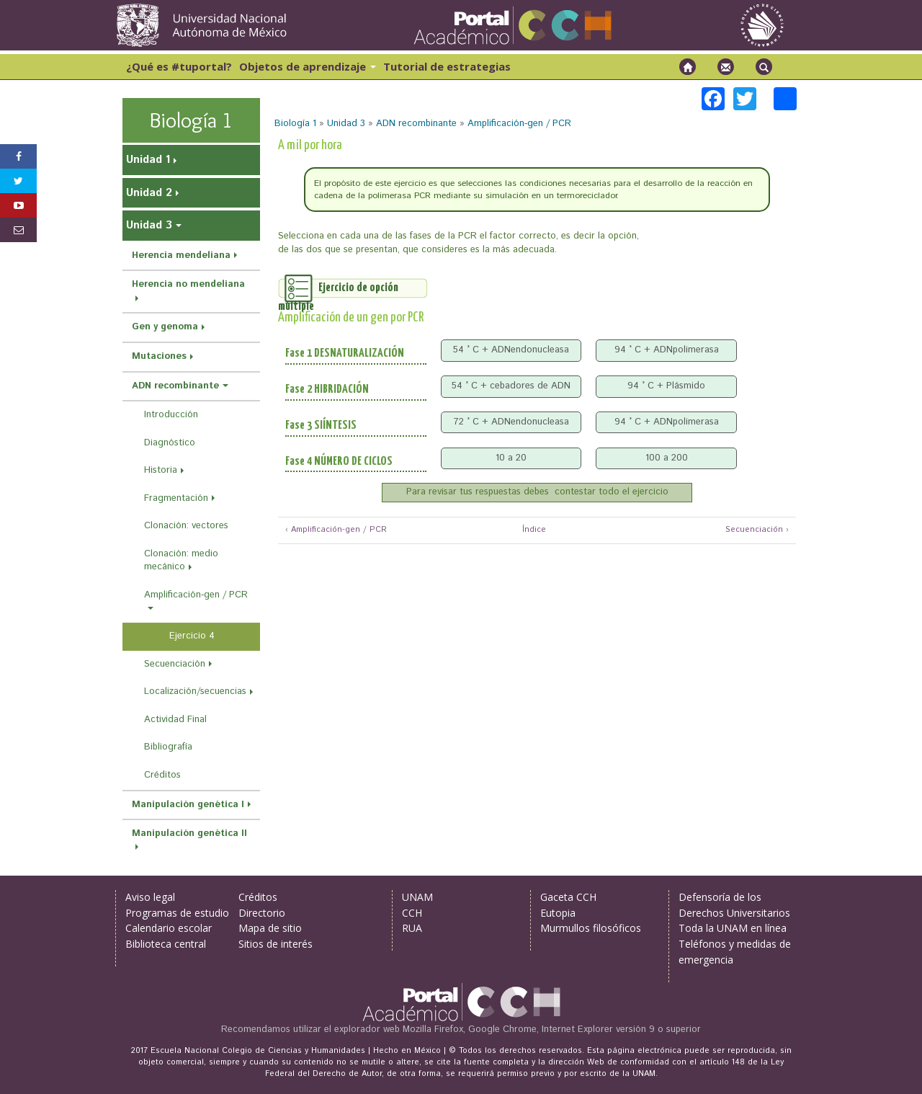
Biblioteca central (165, 944)
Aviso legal (150, 897)
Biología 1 (295, 123)
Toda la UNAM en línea (733, 928)
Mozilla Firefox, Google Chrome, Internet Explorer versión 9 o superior (552, 1029)
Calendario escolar (168, 928)
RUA (412, 928)
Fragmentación (176, 498)
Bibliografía (168, 747)
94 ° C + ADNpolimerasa (666, 350)
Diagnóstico (169, 443)
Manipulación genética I (188, 804)
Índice (532, 530)
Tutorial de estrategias (447, 66)
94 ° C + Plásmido (666, 386)
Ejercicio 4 (192, 636)
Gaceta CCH (568, 897)
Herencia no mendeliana (188, 284)
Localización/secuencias (195, 691)
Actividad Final (175, 719)
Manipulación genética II (189, 833)
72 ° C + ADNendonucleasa (511, 422)
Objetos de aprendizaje (307, 66)
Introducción (171, 415)
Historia (160, 470)
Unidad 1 (148, 159)
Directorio (261, 913)
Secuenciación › (757, 530)
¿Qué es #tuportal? (179, 66)
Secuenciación (174, 664)
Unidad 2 (149, 192)
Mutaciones (159, 356)
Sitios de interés (275, 944)
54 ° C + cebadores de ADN (511, 386)
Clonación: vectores (186, 526)
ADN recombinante (416, 123)
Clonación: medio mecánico (181, 560)
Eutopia (558, 913)
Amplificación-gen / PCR (519, 123)
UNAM (417, 897)
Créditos (162, 775)
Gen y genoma (165, 327)
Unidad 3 (346, 123)
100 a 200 (666, 458)
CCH (412, 913)
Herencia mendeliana (181, 255)
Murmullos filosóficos (590, 928)
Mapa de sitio (270, 928)
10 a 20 (511, 458)
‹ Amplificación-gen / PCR (336, 530)
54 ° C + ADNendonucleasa (511, 350)
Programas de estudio (177, 913)
